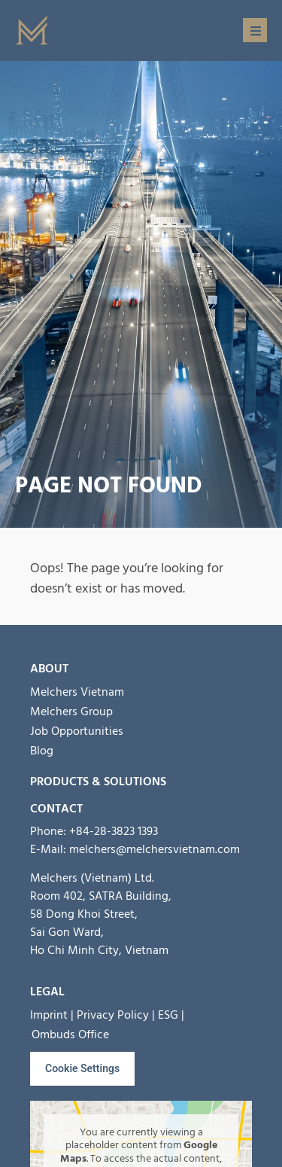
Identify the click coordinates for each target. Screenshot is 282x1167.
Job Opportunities (76, 731)
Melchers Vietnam (77, 692)
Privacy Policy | (116, 1015)
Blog (41, 750)
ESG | (171, 1015)
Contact (56, 808)
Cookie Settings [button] (82, 1068)
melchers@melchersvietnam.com (154, 849)
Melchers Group (71, 711)
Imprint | (52, 1015)
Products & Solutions (98, 781)
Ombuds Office (70, 1034)
